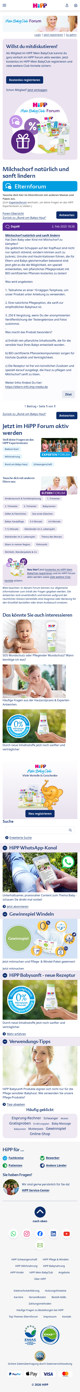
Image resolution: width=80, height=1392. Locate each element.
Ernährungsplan (41, 1123)
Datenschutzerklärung (26, 1290)
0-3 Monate (36, 521)
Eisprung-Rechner (26, 1118)
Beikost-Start (12, 449)
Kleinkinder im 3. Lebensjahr (20, 536)
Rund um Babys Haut (16, 464)
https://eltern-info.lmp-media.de (26, 387)
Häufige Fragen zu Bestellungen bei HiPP (40, 1310)
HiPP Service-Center (35, 1190)
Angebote (64, 1272)
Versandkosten (37, 1297)
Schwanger (51, 1118)
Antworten (66, 215)
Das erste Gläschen (42, 513)
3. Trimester (30, 506)
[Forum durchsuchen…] (40, 830)
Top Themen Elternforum (23, 1316)
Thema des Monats (51, 536)
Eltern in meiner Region (17, 544)
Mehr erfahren (16, 1034)
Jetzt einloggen (37, 90)
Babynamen (49, 506)
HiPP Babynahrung (54, 1266)
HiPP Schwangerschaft (24, 1259)
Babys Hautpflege (14, 521)
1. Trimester (53, 498)
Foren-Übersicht (13, 213)
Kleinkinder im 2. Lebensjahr (40, 529)
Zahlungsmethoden (40, 1303)
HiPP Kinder (17, 1272)
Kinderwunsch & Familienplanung (23, 498)
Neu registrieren (40, 814)
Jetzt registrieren (53, 34)
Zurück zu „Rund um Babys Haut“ (24, 218)
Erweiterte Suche (20, 838)
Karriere (18, 1297)
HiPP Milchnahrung (26, 1266)
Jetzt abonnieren (17, 906)
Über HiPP (40, 1279)
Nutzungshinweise (55, 1290)
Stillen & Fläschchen (15, 513)
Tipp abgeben (16, 1104)
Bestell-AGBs (59, 1297)
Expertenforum (18, 202)
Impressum (49, 1316)
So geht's (71, 34)
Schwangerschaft (43, 464)
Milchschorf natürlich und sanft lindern (32, 235)
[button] (67, 5)
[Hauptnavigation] (5, 5)
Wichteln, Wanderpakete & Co (21, 552)
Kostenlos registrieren (24, 80)
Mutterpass (36, 1129)
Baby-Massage (61, 1123)
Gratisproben (20, 1123)
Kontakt (66, 1316)
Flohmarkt (41, 544)
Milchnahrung (12, 456)
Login (38, 34)
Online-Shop (40, 1133)
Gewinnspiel (56, 1128)
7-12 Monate (11, 529)
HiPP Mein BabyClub (41, 1272)
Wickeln (64, 1118)
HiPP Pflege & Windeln (56, 1259)
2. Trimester (11, 506)
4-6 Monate (54, 521)
